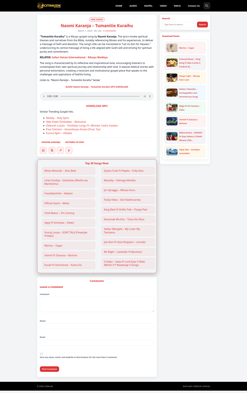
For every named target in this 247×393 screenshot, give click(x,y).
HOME (119, 5)
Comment (44, 294)
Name (43, 323)
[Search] (206, 5)
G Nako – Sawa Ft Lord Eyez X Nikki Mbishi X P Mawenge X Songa (124, 263)
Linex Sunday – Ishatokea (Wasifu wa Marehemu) (66, 182)
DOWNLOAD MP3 (97, 106)
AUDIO (133, 5)
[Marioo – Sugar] (172, 47)
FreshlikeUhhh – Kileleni (58, 193)
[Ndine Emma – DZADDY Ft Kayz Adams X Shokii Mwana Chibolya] (172, 136)
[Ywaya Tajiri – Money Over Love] (172, 77)
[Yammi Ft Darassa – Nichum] (172, 121)
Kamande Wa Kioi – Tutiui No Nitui (124, 219)
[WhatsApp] (43, 150)
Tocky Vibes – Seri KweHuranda (122, 199)
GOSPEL (148, 5)
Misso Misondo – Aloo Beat (60, 170)
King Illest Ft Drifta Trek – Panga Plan (126, 209)
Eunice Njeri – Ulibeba (59, 133)
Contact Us (194, 5)
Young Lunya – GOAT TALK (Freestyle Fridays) (65, 234)
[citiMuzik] (49, 5)
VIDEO (163, 5)
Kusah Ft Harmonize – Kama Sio (63, 265)
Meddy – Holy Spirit (57, 118)
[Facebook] (68, 150)
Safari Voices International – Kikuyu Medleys (80, 57)
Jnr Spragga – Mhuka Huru (119, 190)
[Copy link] (60, 150)
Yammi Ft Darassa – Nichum (60, 255)
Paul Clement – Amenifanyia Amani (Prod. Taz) (73, 129)
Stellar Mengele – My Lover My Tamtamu (122, 230)
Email (42, 339)
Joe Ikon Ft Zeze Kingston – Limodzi (125, 242)
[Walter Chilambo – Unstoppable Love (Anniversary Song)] (172, 92)
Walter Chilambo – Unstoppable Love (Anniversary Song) (188, 93)
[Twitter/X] (51, 150)
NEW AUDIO (97, 19)
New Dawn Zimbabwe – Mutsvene (66, 121)
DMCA (177, 5)
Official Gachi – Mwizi (56, 203)
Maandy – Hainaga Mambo (120, 180)
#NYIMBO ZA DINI (74, 142)
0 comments (109, 30)
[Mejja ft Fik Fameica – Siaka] (172, 107)
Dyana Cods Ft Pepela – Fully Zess (124, 170)
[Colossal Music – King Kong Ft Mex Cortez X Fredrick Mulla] (172, 62)
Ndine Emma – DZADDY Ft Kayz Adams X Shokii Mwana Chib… (190, 136)
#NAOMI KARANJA (51, 142)
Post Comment (49, 371)
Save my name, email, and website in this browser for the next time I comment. (78, 359)
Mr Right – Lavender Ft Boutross (123, 252)
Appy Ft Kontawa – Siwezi (59, 222)
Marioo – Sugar (53, 245)
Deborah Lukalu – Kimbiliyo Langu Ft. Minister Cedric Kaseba (82, 125)
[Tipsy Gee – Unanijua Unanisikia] (172, 151)
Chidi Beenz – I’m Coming (59, 213)
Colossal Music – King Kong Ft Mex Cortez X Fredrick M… (190, 63)
